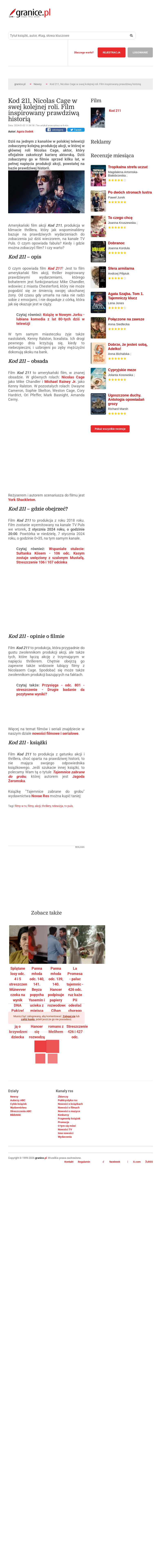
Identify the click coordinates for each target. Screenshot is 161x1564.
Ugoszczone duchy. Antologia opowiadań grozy (126, 399)
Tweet (76, 129)
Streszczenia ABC (21, 1111)
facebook (111, 1161)
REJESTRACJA (111, 52)
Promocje (63, 1122)
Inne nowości (65, 1133)
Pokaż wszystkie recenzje (110, 428)
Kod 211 (55, 268)
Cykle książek (18, 1103)
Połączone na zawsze (126, 319)
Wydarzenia (65, 1136)
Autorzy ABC (17, 1100)
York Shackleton (21, 500)
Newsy (38, 84)
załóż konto (28, 1019)
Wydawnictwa (18, 1107)
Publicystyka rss (67, 1100)
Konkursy (63, 1114)
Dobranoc (116, 243)
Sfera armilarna (121, 268)
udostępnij (57, 129)
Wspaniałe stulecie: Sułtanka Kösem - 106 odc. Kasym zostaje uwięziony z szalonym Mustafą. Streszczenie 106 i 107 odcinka (50, 555)
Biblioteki (15, 1114)
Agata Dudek (25, 131)
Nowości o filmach (68, 1107)
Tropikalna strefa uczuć (128, 167)
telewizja (57, 806)
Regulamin (84, 1161)
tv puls (68, 806)
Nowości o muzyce (69, 1111)
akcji (38, 806)
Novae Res (40, 796)
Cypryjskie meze (122, 370)
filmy (31, 806)
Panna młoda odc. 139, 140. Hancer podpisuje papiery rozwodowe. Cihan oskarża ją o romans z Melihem (57, 1000)
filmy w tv (20, 806)
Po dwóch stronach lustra (130, 192)
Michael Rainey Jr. (60, 381)
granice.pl (19, 84)
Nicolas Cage (73, 377)
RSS (149, 1161)
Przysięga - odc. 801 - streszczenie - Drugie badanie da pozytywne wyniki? (50, 689)
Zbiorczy (63, 1096)
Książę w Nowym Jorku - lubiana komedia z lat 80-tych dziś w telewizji (50, 319)
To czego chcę (120, 218)
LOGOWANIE (140, 52)
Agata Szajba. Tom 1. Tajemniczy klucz (126, 296)
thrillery (46, 806)
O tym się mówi (67, 1125)
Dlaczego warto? (84, 52)
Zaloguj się (69, 1016)
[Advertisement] (58, 876)
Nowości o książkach (70, 1103)
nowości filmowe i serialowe (55, 733)
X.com (134, 1161)
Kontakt (68, 1161)
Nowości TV (65, 1129)
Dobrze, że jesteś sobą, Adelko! (128, 347)
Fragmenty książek (69, 1118)
